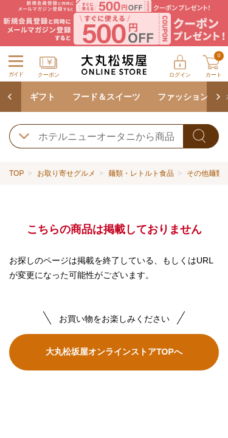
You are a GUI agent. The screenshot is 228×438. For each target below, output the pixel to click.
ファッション (183, 97)
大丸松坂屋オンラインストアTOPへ (114, 351)
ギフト (42, 97)
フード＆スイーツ (106, 97)
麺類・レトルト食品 (141, 173)
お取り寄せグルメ (66, 173)
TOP (16, 173)
